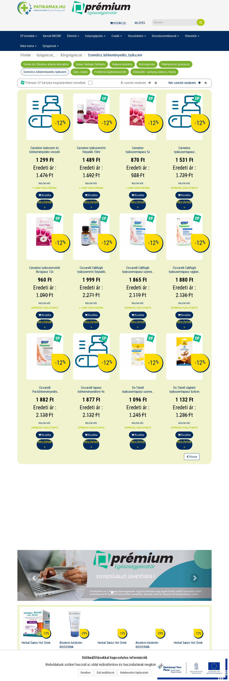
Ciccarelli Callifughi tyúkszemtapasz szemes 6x (138, 272)
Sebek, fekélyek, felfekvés (90, 64)
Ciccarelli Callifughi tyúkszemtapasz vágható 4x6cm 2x (184, 272)
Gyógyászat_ (45, 55)
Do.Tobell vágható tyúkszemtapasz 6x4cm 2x (184, 392)
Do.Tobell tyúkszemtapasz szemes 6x (138, 392)
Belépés (140, 23)
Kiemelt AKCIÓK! (52, 36)
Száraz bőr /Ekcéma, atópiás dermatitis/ (46, 64)
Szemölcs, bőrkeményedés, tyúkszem (44, 72)
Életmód (73, 36)
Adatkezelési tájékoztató (134, 672)
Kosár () (118, 23)
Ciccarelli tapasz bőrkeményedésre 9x (91, 390)
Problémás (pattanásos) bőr (110, 72)
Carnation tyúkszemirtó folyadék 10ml (91, 150)
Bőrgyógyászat (71, 55)
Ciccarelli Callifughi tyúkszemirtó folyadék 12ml (91, 272)
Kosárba (44, 195)
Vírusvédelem (137, 36)
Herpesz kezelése (122, 64)
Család (116, 36)
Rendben (86, 672)
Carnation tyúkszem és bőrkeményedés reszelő (44, 150)
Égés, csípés (80, 72)
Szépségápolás (95, 36)
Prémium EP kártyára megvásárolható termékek (56, 83)
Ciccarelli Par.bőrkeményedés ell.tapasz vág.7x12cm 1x (44, 392)
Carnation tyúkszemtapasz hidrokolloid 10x (184, 152)
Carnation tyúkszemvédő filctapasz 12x (44, 270)
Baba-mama (28, 46)
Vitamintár (192, 36)
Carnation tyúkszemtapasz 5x (138, 150)
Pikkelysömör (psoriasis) (176, 64)
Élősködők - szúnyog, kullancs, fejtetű (154, 72)
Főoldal (25, 55)
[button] (32, 575)
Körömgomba (147, 64)
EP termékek (28, 36)
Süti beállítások (105, 672)
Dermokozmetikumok (165, 36)
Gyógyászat (51, 46)
